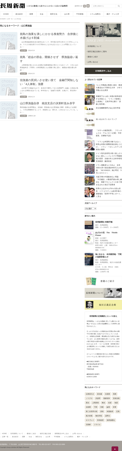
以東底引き (90, 394)
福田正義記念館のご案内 (97, 51)
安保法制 (116, 398)
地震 (116, 403)
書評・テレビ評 (113, 14)
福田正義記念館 (45, 433)
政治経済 (19, 14)
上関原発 (95, 403)
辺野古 (107, 416)
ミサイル (97, 424)
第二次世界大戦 (91, 411)
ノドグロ (89, 398)
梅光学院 (98, 416)
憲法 (87, 403)
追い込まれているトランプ (106, 119)
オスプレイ (90, 420)
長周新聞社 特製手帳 (104, 222)
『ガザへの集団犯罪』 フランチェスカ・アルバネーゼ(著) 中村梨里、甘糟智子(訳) (109, 133)
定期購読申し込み (103, 71)
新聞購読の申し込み (62, 433)
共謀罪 (97, 398)
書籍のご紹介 (93, 57)
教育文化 (54, 14)
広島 (118, 411)
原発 (102, 411)
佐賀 (109, 403)
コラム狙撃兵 (95, 14)
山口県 (67, 14)
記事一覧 (5, 437)
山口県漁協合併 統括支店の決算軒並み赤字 (47, 103)
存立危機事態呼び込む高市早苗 (108, 108)
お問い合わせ (93, 62)
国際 (31, 14)
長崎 (114, 394)
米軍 (114, 407)
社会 (42, 14)
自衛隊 (88, 407)
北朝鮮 (88, 424)
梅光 (103, 403)
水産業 (107, 394)
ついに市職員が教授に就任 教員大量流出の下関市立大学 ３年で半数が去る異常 (109, 87)
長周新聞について (94, 46)
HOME (6, 14)
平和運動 (80, 14)
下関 (95, 407)
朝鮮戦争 (106, 398)
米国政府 (110, 411)
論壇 (108, 407)
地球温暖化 (111, 420)
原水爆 (99, 394)
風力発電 (89, 416)
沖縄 (101, 407)
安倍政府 (100, 420)
